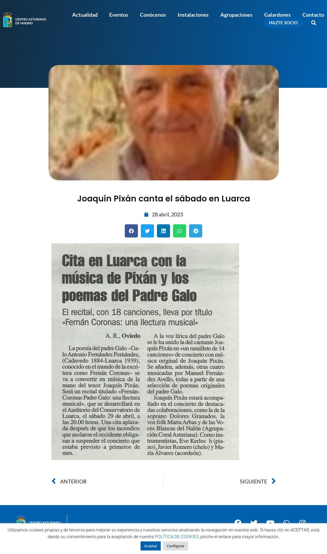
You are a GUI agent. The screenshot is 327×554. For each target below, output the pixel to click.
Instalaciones (193, 15)
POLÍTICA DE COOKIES (177, 536)
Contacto (313, 15)
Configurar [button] (175, 546)
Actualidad (85, 15)
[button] (313, 22)
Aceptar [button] (150, 546)
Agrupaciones (236, 15)
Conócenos (153, 15)
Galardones (277, 15)
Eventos (118, 15)
